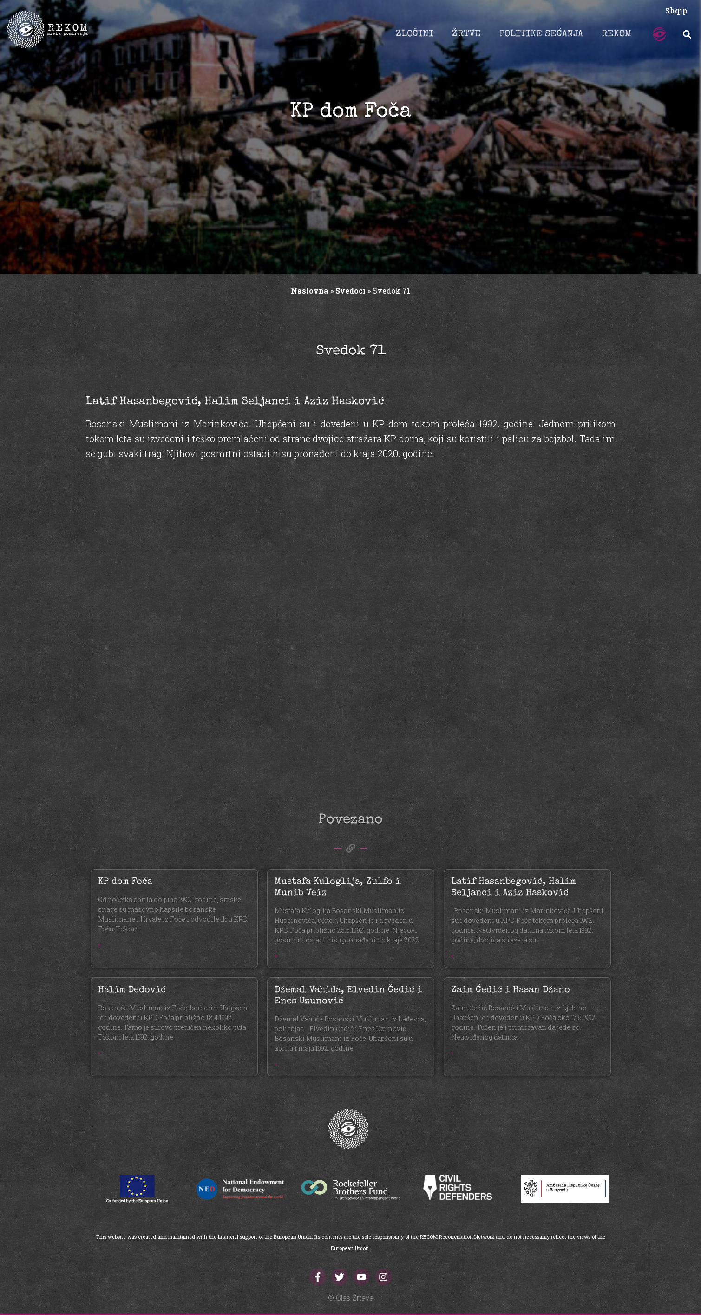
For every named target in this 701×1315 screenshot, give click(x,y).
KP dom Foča (125, 882)
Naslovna (309, 290)
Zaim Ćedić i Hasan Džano (510, 990)
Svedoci (350, 290)
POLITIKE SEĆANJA (541, 34)
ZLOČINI (414, 34)
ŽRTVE (466, 34)
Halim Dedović (132, 990)
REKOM (616, 34)
